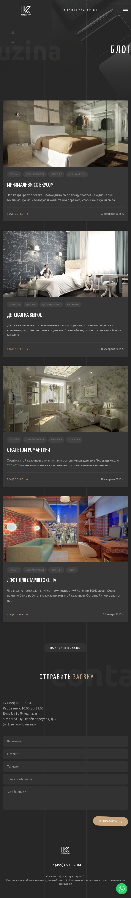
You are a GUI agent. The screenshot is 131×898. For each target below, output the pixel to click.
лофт (71, 570)
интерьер (56, 174)
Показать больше (65, 647)
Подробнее (15, 213)
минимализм (77, 174)
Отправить (111, 821)
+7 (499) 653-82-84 (65, 865)
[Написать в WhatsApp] (121, 888)
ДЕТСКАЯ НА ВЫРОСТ (25, 315)
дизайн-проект (34, 174)
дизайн (14, 174)
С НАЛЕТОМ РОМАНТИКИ (28, 450)
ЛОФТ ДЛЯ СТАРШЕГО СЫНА (31, 580)
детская (15, 304)
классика (74, 439)
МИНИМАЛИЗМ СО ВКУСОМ (30, 185)
